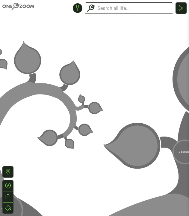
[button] (8, 171)
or (94, 108)
